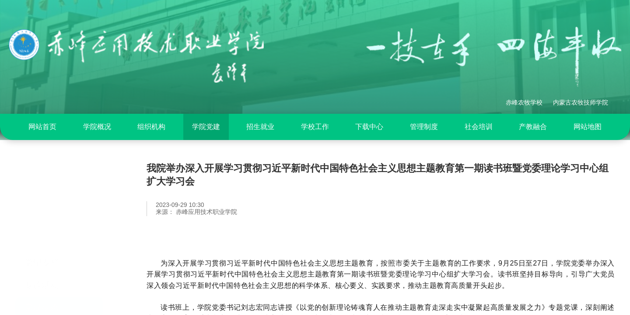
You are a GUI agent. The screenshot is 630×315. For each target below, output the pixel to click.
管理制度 (424, 126)
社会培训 (479, 126)
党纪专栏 (41, 224)
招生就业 (260, 126)
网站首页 (42, 126)
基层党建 (41, 291)
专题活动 (41, 247)
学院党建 (206, 126)
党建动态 (41, 269)
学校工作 (315, 126)
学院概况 (97, 126)
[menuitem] (42, 127)
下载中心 (369, 126)
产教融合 (533, 126)
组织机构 (151, 126)
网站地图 (588, 126)
